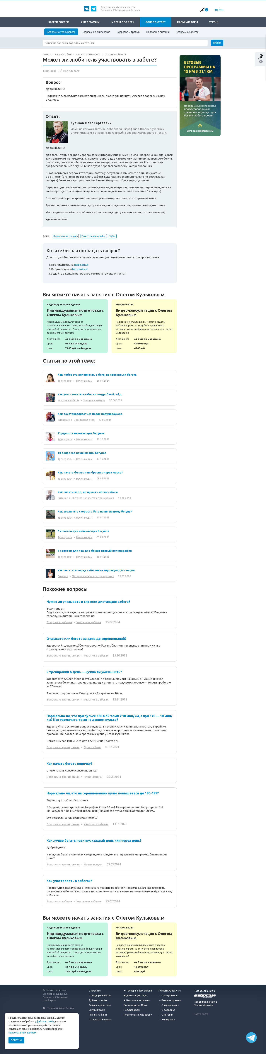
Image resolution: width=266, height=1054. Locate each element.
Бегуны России (97, 1010)
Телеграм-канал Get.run (60, 1008)
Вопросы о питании (158, 32)
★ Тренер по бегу (122, 22)
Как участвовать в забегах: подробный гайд (90, 394)
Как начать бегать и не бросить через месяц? (90, 472)
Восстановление (84, 419)
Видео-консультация (135, 995)
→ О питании (165, 1014)
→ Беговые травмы (169, 1000)
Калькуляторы (187, 22)
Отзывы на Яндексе (100, 1019)
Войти (219, 9)
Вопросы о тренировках (61, 32)
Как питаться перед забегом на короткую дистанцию (96, 570)
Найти (217, 43)
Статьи (213, 22)
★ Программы (90, 22)
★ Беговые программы (137, 1000)
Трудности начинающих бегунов (81, 433)
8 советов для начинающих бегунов (83, 531)
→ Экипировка (166, 1019)
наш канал (81, 264)
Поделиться (71, 70)
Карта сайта (201, 1014)
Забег (112, 236)
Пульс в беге (93, 747)
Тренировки (65, 380)
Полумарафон (132, 1010)
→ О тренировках (168, 1005)
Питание (63, 498)
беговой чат (80, 269)
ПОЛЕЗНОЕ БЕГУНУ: (169, 990)
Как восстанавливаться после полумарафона (90, 413)
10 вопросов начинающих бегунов (82, 452)
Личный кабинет (98, 1014)
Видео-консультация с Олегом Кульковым (144, 326)
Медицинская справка (65, 236)
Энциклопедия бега (100, 1005)
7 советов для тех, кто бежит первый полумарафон (95, 550)
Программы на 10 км (135, 1005)
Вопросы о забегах (187, 32)
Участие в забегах (68, 400)
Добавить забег (98, 1000)
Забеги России (58, 22)
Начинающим (84, 380)
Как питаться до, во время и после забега (88, 492)
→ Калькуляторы (168, 995)
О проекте (95, 990)
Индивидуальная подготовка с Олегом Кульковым (75, 326)
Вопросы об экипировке (96, 32)
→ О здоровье (166, 1010)
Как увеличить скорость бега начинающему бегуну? (95, 511)
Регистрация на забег (93, 236)
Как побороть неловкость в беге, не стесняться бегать (97, 374)
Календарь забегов (100, 995)
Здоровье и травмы (128, 32)
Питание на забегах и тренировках (93, 498)
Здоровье (64, 419)
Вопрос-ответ (156, 22)
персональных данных (22, 1032)
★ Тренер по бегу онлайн (138, 990)
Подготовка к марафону (138, 1014)
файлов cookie (45, 1021)
